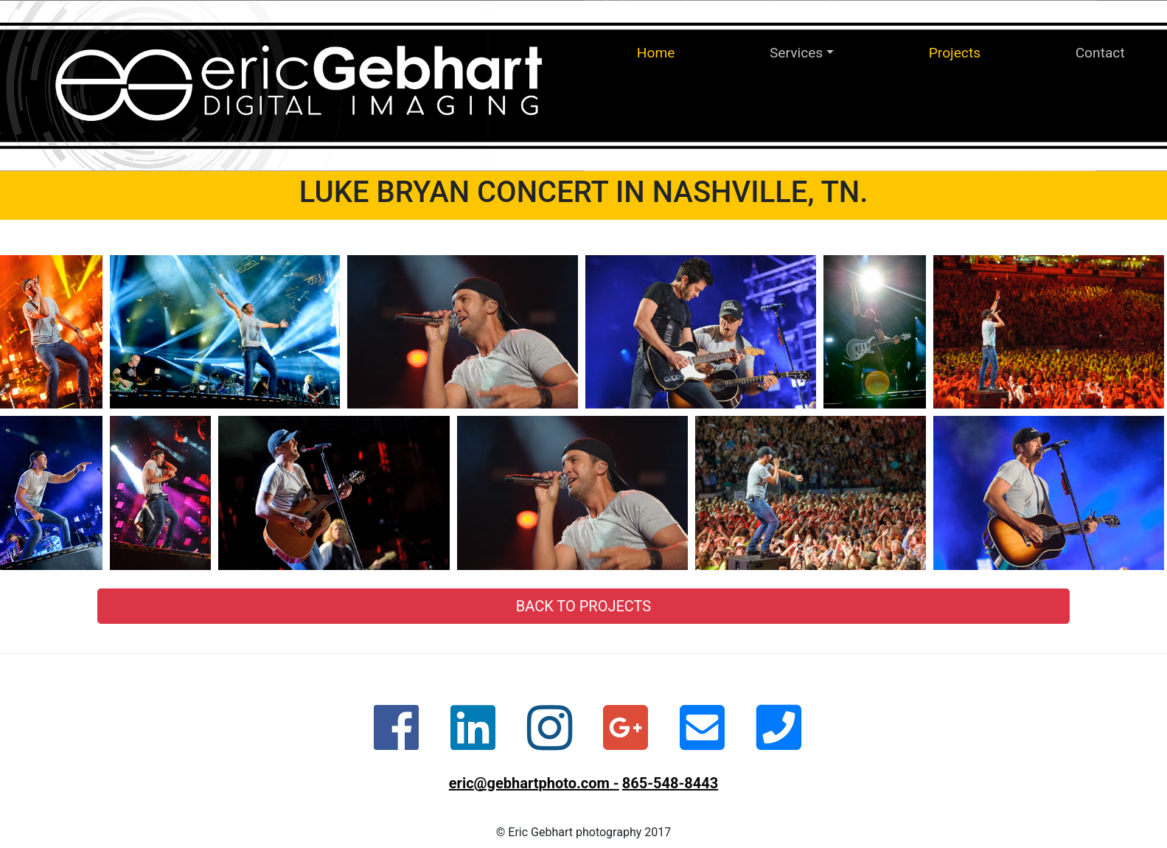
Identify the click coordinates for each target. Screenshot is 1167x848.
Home (656, 52)
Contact (1100, 52)
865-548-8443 (670, 783)
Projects (954, 52)
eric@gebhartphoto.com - (534, 783)
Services (796, 52)
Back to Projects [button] (583, 606)
